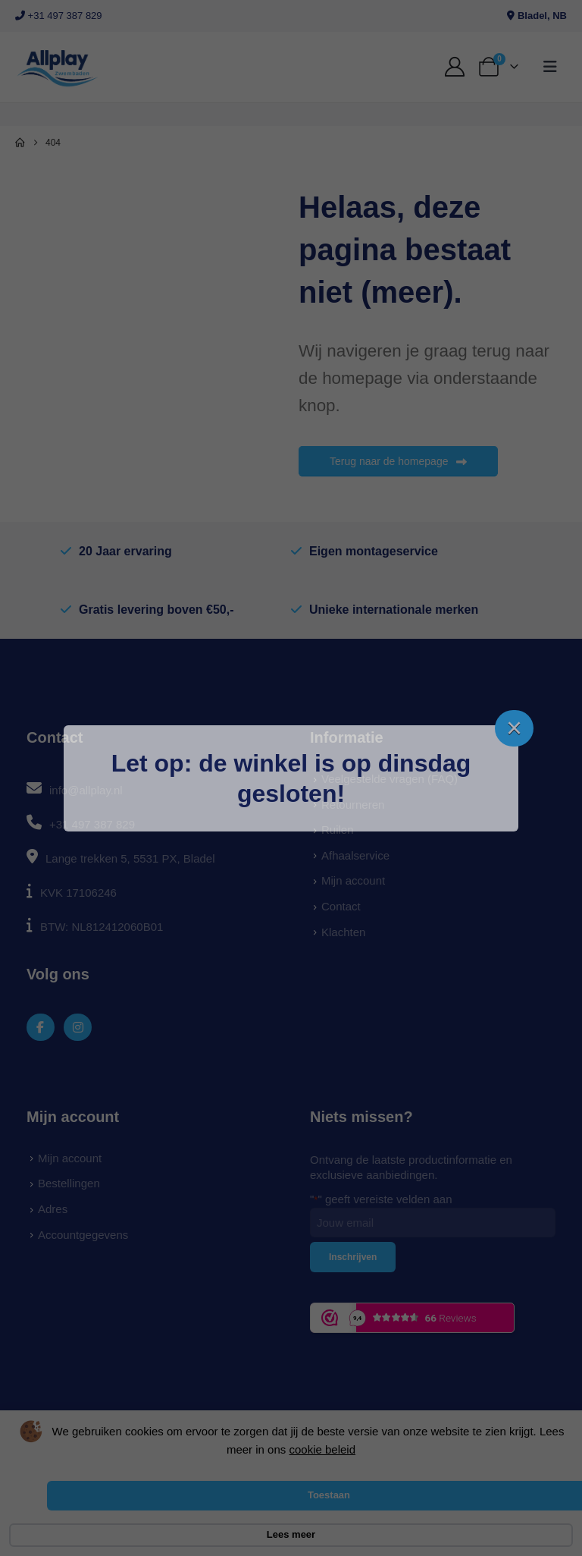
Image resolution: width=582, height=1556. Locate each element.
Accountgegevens (83, 1234)
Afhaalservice (355, 855)
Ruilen (337, 829)
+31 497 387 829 (58, 15)
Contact (341, 906)
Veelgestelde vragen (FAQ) (389, 778)
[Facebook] (41, 1028)
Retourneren (352, 804)
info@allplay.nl (86, 790)
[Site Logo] (57, 67)
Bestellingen (69, 1183)
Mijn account (353, 880)
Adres (52, 1208)
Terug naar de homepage (398, 461)
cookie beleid (322, 1449)
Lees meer (291, 1534)
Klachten (343, 932)
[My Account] (455, 67)
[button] (550, 67)
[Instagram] (78, 1028)
